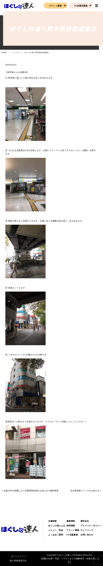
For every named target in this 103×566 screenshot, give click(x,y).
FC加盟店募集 (81, 5)
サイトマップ (86, 530)
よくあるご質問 (55, 535)
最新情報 (71, 521)
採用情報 (71, 525)
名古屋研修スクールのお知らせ (85, 490)
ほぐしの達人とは (56, 525)
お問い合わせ (86, 535)
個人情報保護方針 (18, 560)
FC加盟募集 (72, 535)
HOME (4, 52)
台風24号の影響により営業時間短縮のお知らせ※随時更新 (31, 490)
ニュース (15, 52)
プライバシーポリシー (91, 525)
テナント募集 (55, 5)
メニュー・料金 (55, 530)
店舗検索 (52, 521)
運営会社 (84, 521)
